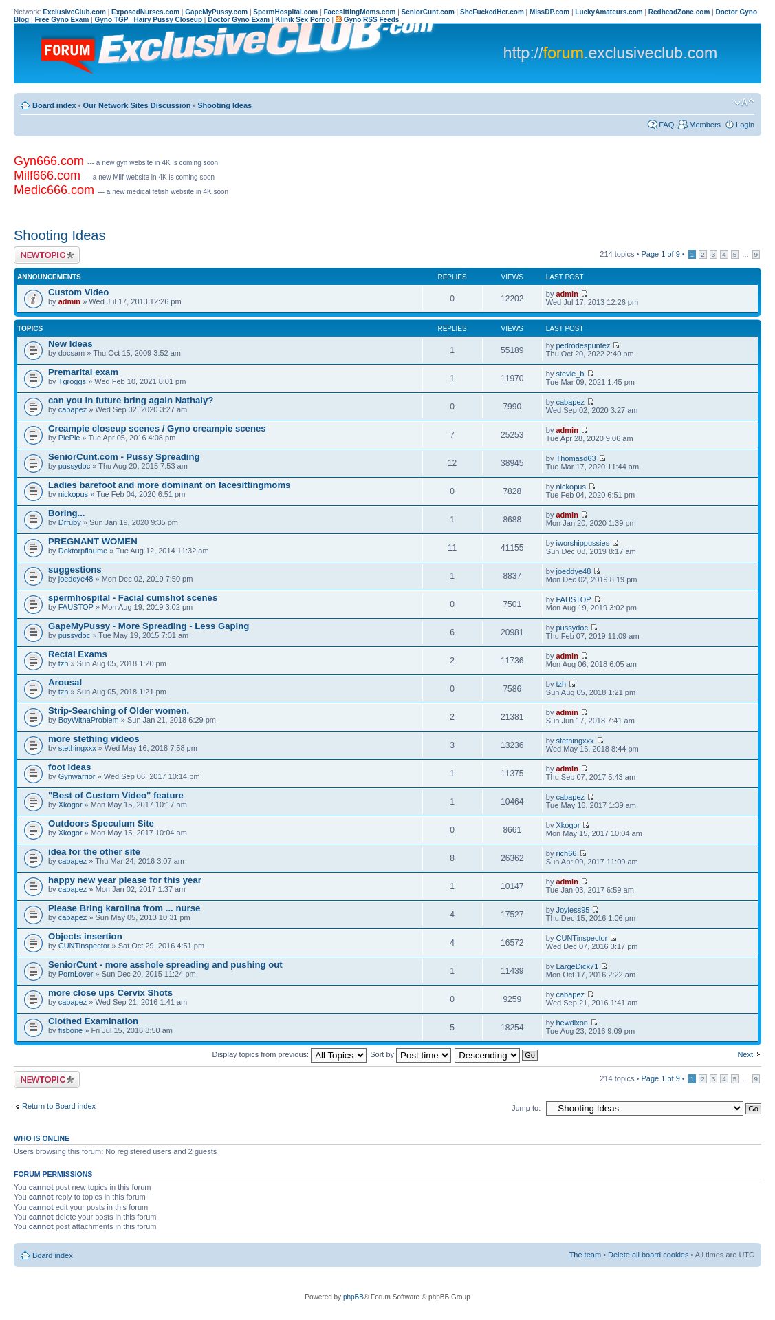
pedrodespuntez (583, 345)
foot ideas (69, 767)
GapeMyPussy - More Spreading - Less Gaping (148, 626)
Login (745, 124)
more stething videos (94, 739)
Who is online (41, 1138)
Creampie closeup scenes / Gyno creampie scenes (157, 428)
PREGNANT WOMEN (93, 541)
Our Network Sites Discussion (136, 105)
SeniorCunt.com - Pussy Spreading (124, 456)
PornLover (76, 974)
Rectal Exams (77, 654)
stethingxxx (77, 748)
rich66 (566, 853)
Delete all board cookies (648, 1254)
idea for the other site (94, 852)
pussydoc (74, 466)
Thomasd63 (576, 458)
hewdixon (572, 1023)
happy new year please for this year (124, 880)
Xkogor (70, 804)
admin (69, 301)
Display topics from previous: (289, 1054)
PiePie (69, 438)
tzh (63, 663)
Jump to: (526, 1108)
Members (705, 124)
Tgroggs (72, 381)
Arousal (65, 682)
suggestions (75, 569)
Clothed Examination (93, 1021)
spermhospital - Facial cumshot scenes (132, 598)
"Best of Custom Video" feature (116, 795)
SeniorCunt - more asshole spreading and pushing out (165, 964)
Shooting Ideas (224, 105)
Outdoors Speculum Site (101, 823)
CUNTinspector (84, 945)
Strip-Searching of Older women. (118, 710)
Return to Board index (59, 1106)
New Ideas (70, 344)
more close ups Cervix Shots (110, 993)
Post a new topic (47, 255)
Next (745, 1054)
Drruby (69, 522)
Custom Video (78, 292)
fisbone (70, 1030)
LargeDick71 (577, 966)
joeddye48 (76, 579)
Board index (54, 105)
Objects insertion (85, 936)
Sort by (410, 1054)
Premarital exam (83, 372)
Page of (660, 254)
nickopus (73, 494)
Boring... (66, 513)
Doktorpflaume (83, 550)
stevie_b (570, 374)
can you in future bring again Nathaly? (130, 400)
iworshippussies (583, 543)
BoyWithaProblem (88, 720)
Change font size (744, 102)
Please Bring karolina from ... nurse (124, 908)
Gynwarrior (77, 776)
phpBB (353, 1297)
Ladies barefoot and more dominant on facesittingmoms (169, 485)
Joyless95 (573, 910)
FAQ (666, 124)
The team (585, 1254)
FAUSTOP (76, 607)
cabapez (72, 409)
